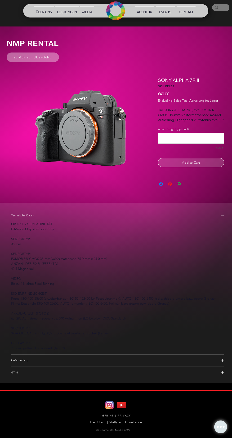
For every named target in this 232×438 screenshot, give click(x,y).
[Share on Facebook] (161, 184)
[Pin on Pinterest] (170, 184)
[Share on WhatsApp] (179, 184)
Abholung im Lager (203, 100)
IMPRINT (107, 415)
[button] (220, 426)
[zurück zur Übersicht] (33, 57)
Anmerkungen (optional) (173, 129)
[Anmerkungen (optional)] (191, 138)
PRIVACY (124, 415)
